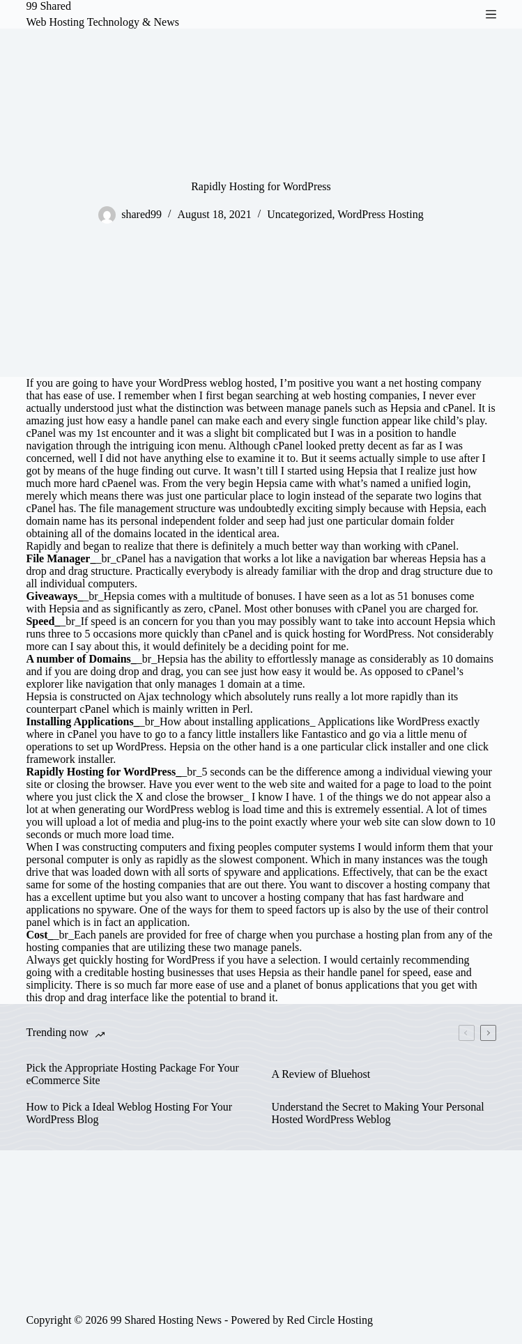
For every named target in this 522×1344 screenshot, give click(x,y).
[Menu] (491, 14)
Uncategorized (299, 214)
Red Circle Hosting (329, 1320)
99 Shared (48, 6)
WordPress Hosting (380, 214)
